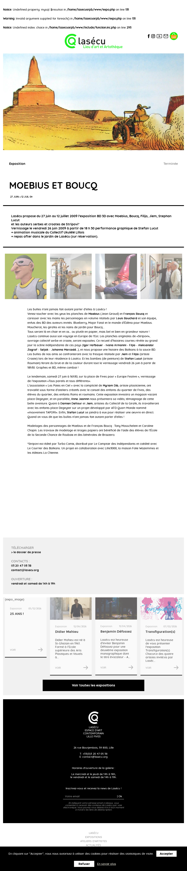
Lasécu (93, 833)
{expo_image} (26, 627)
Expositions (93, 837)
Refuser (84, 864)
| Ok (119, 796)
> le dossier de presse (26, 552)
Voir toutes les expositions (93, 685)
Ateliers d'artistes (93, 841)
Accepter (166, 854)
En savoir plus (106, 864)
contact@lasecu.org (95, 757)
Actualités (93, 845)
